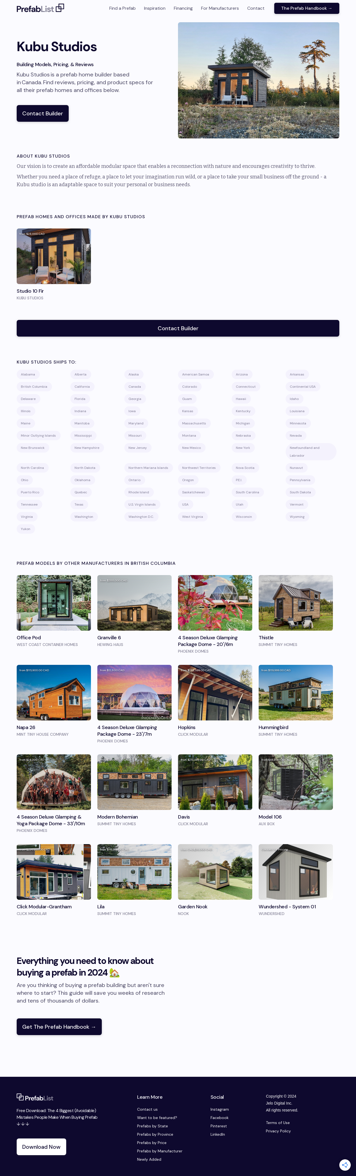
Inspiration (154, 8)
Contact (255, 8)
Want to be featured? (157, 1117)
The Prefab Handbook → (306, 8)
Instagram (220, 1109)
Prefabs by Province (155, 1134)
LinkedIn (218, 1134)
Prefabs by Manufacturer (159, 1150)
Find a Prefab (122, 8)
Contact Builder (42, 113)
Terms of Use (278, 1122)
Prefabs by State (152, 1125)
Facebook (220, 1117)
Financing (183, 8)
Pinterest (219, 1125)
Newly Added (149, 1159)
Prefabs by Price (152, 1142)
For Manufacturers (220, 8)
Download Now (41, 1146)
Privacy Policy (278, 1130)
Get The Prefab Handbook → (59, 1026)
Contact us (147, 1109)
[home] (41, 8)
